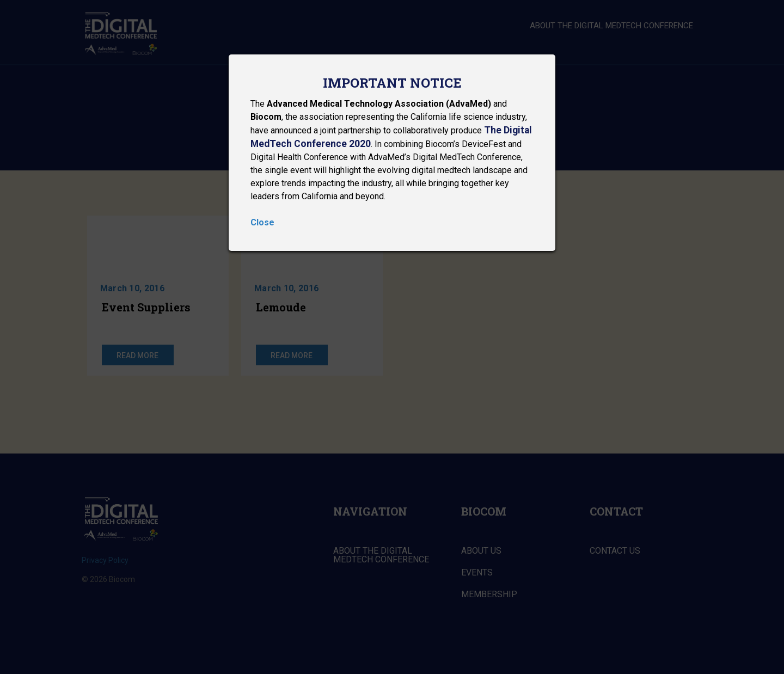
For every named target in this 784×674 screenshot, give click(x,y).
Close (262, 222)
